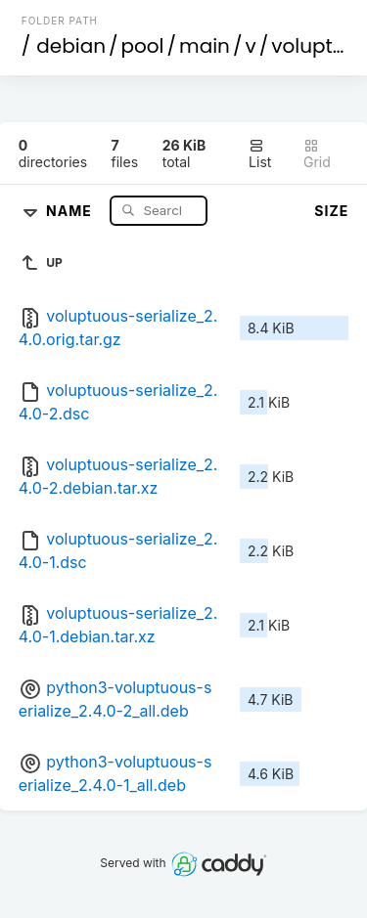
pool (142, 46)
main (204, 46)
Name (71, 209)
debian (71, 46)
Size (331, 210)
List (260, 154)
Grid (317, 154)
